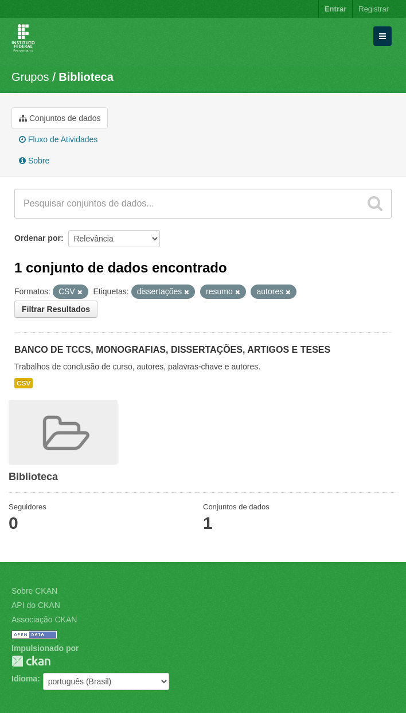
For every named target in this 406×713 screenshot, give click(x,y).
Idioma (24, 678)
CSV (23, 383)
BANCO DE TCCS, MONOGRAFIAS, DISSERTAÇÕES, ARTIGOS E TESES (172, 349)
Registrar (373, 9)
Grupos (30, 77)
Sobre (34, 160)
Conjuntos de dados (59, 118)
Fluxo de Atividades (58, 139)
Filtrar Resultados (56, 309)
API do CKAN (35, 605)
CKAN (30, 661)
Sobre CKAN (34, 590)
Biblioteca (86, 77)
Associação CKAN (44, 619)
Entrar (335, 9)
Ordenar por (37, 238)
